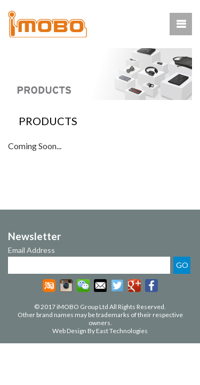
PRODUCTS (48, 120)
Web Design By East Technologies (100, 331)
